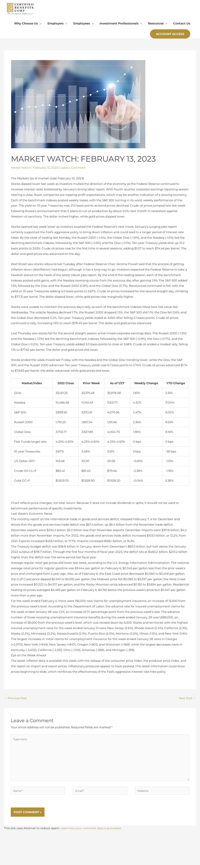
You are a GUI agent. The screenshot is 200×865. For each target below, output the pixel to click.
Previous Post (16, 704)
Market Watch (21, 173)
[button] (170, 39)
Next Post (187, 704)
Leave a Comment (75, 173)
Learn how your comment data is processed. (93, 836)
